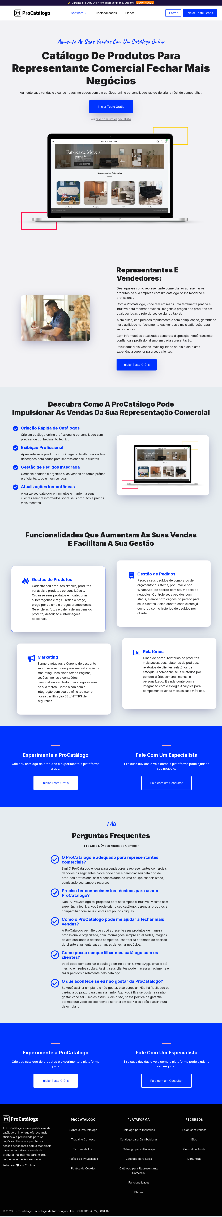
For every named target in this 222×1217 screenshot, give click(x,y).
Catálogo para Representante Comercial (138, 1172)
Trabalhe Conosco (83, 1140)
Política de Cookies (83, 1169)
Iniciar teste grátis (200, 13)
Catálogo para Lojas (139, 1159)
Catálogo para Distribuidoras (138, 1140)
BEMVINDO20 (145, 2)
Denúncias (194, 1159)
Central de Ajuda (194, 1150)
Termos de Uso (83, 1150)
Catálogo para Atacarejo (139, 1150)
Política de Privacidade (83, 1159)
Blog (194, 1140)
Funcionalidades (106, 13)
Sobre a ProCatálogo (83, 1130)
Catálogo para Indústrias (139, 1130)
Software (78, 13)
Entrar (173, 13)
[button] (111, 106)
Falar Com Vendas (194, 1130)
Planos (130, 13)
